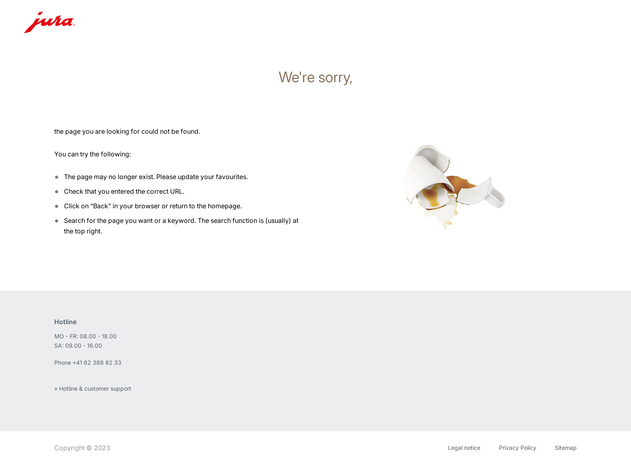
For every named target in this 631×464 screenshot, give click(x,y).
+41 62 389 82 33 (97, 362)
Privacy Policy (517, 447)
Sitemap (566, 447)
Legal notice (464, 447)
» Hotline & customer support (92, 388)
